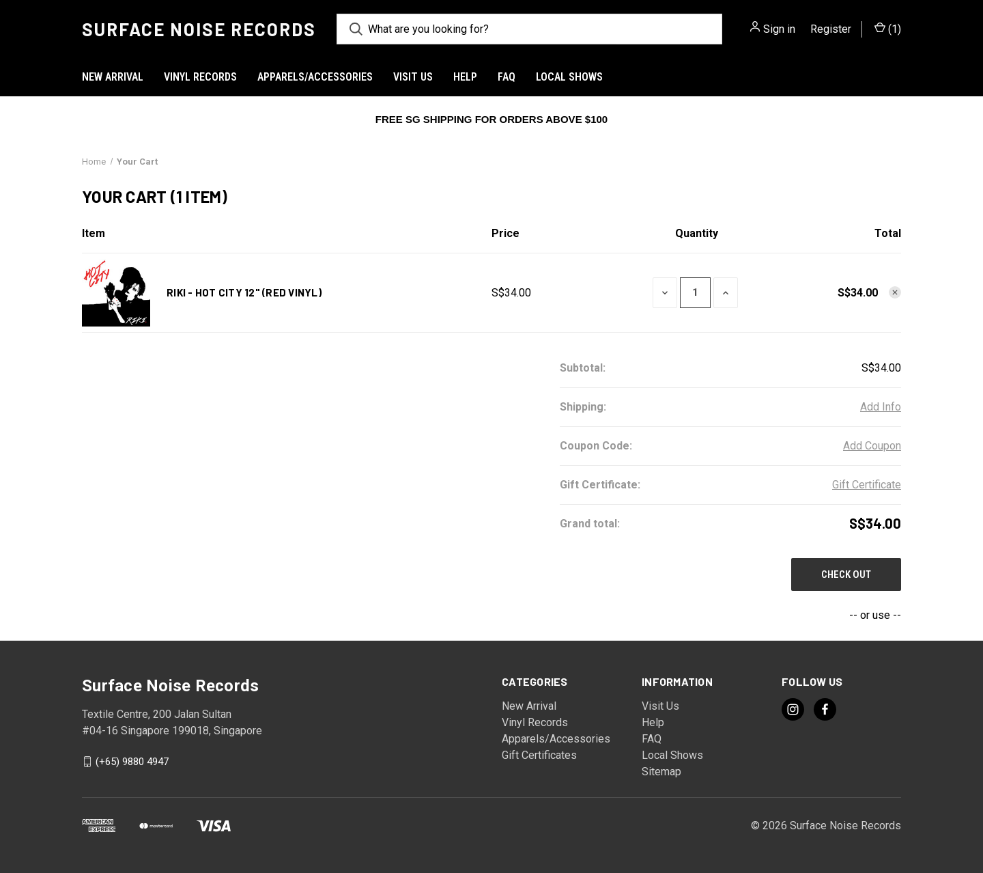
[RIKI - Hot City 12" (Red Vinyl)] (695, 292)
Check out (846, 574)
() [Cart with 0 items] (887, 29)
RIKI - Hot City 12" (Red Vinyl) (244, 292)
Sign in (779, 29)
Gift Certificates (539, 755)
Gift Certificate (866, 484)
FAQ (506, 76)
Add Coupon (872, 445)
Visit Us (413, 76)
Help (465, 76)
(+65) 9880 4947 (132, 762)
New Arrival (112, 76)
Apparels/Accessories (315, 76)
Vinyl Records (200, 76)
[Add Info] (880, 407)
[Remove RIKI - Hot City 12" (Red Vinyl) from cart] (895, 292)
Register (830, 29)
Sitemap (661, 771)
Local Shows (569, 76)
